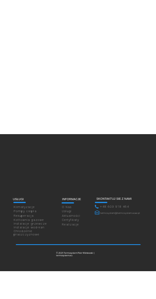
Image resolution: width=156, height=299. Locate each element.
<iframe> (78, 170)
